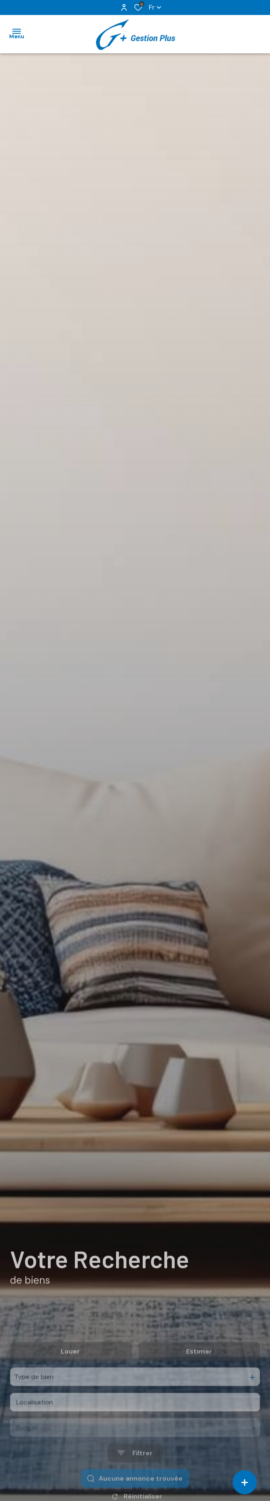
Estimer (199, 1373)
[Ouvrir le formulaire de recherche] (135, 1475)
